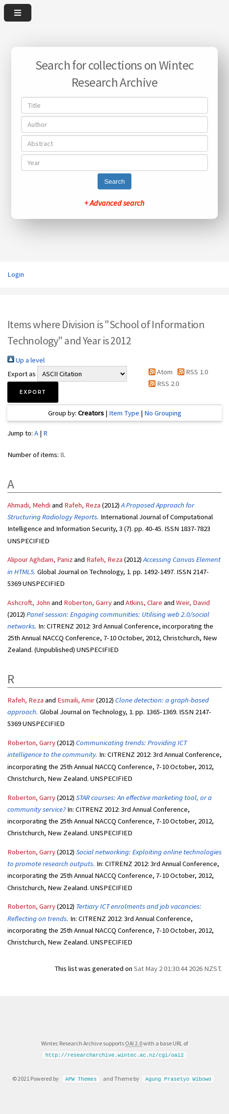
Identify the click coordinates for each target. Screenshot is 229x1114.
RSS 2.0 (162, 383)
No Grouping (162, 413)
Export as (21, 373)
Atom (159, 371)
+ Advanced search (114, 203)
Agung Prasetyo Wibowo (178, 1078)
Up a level (26, 360)
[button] (32, 392)
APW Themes (81, 1078)
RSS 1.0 (191, 371)
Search (114, 181)
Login (15, 274)
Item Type (124, 413)
